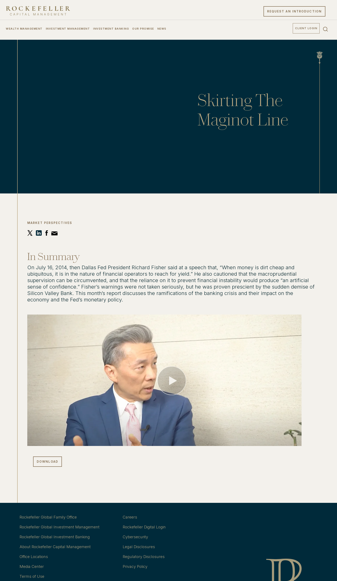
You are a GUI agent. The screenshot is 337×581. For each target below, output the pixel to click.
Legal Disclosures (139, 546)
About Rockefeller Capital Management (55, 546)
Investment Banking (111, 28)
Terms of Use (32, 576)
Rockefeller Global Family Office (48, 517)
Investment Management (68, 28)
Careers (130, 517)
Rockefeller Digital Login (144, 527)
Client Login (306, 28)
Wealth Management (24, 28)
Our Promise (143, 28)
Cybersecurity (135, 537)
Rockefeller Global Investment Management (60, 527)
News (161, 28)
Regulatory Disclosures (144, 556)
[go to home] (38, 10)
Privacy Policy (135, 566)
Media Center (32, 566)
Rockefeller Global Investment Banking (55, 537)
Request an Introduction (294, 11)
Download (47, 461)
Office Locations (34, 556)
